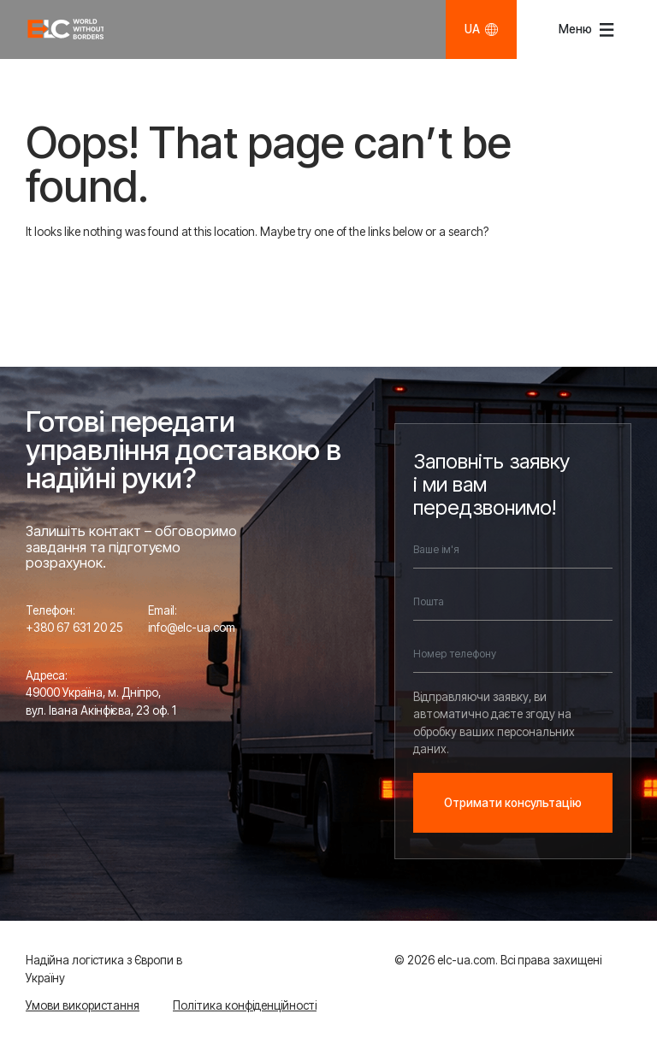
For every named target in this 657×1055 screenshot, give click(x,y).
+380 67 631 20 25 (74, 627)
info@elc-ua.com (191, 627)
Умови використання (82, 1005)
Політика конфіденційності (245, 1005)
